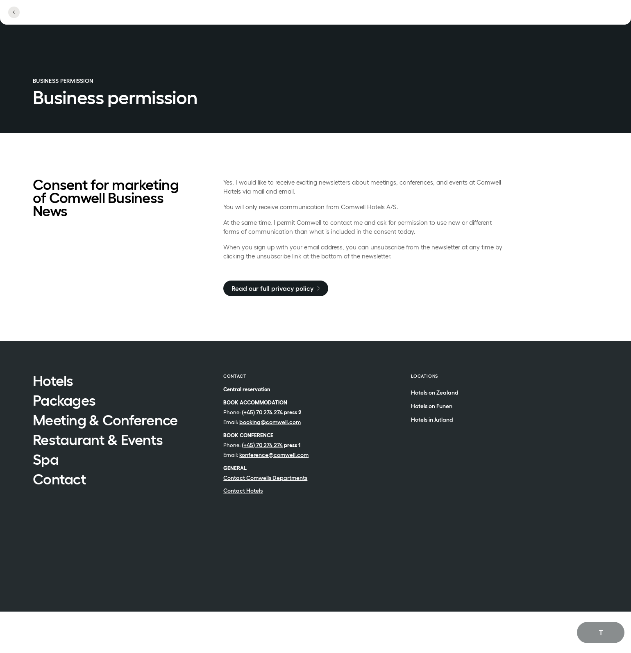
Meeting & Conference (105, 420)
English (588, 631)
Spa (46, 460)
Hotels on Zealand (434, 393)
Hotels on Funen (431, 406)
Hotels (53, 381)
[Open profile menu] (545, 17)
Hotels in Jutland (432, 420)
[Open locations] (503, 17)
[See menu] (584, 17)
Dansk (587, 641)
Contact (59, 480)
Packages (64, 401)
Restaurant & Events (98, 440)
